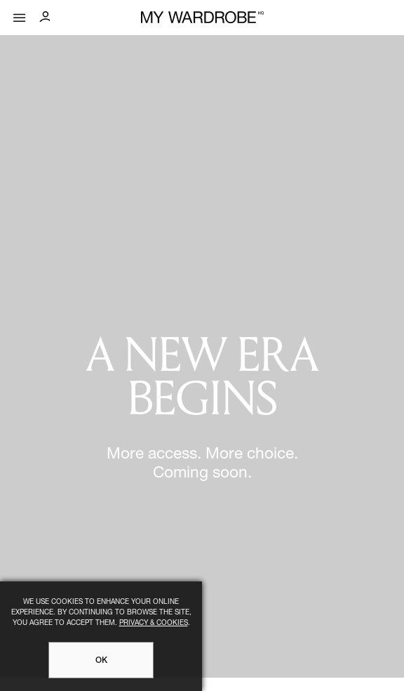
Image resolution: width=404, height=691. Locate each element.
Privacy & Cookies (153, 623)
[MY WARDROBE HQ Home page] (202, 17)
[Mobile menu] (19, 14)
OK (101, 661)
